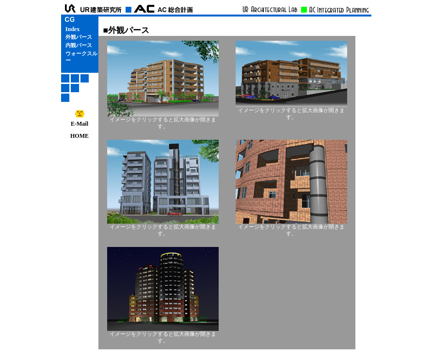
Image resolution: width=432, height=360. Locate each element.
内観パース (78, 45)
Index (72, 29)
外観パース (78, 37)
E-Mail (79, 121)
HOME (79, 135)
